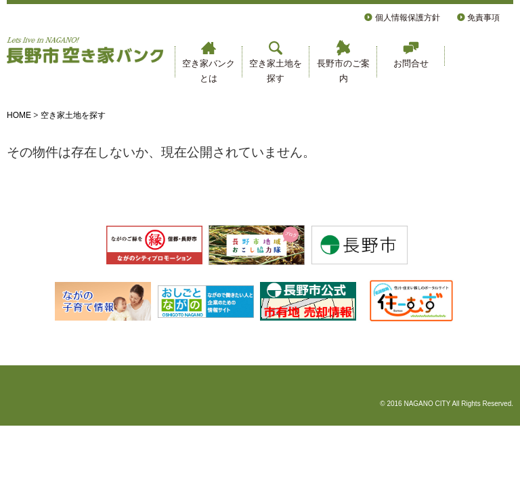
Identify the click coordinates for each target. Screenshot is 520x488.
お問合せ (411, 54)
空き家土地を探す (275, 61)
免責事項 (478, 17)
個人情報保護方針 (401, 17)
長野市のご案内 (343, 61)
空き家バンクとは (208, 61)
